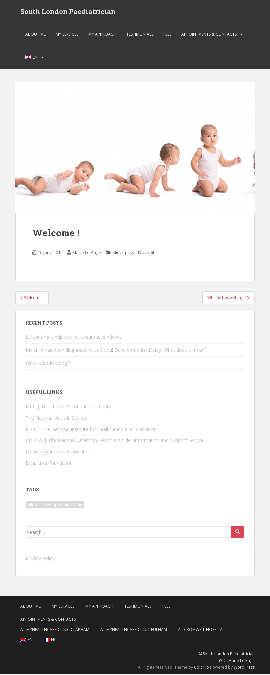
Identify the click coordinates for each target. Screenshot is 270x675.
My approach (102, 35)
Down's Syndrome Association (58, 452)
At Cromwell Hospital (201, 630)
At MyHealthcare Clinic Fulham (133, 630)
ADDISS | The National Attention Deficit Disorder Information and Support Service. (115, 441)
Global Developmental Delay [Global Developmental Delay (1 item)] (55, 505)
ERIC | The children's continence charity (68, 407)
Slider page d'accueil (133, 253)
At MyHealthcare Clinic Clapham (54, 630)
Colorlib (201, 668)
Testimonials (139, 35)
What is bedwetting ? (48, 363)
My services (67, 35)
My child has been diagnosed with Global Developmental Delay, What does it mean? (116, 350)
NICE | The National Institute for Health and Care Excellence (91, 430)
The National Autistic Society (56, 418)
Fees (167, 35)
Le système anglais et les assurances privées (74, 337)
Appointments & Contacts (209, 35)
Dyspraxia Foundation (49, 463)
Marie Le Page (86, 253)
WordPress (244, 668)
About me (35, 35)
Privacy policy (40, 559)
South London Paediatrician (68, 11)
